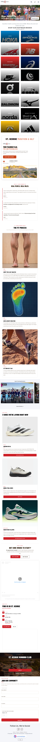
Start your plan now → (9, 156)
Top (20, 739)
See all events (35, 18)
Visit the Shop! (15, 556)
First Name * (3, 696)
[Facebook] (18, 729)
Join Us (20, 670)
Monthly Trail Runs (20, 673)
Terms (14, 732)
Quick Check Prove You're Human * (8, 711)
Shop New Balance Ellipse (20, 538)
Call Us (14, 626)
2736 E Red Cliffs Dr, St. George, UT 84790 (13, 613)
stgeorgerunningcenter (20, 598)
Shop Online (25, 556)
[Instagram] (21, 729)
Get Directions (7, 626)
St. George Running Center (10, 598)
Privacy (17, 732)
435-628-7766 (7, 617)
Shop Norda (20, 496)
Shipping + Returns (23, 732)
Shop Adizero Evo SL (20, 455)
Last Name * (3, 703)
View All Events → (20, 406)
